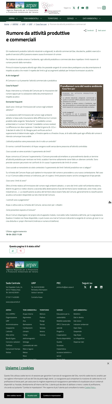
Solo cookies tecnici (14, 395)
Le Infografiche (79, 338)
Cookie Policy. (90, 387)
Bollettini (77, 314)
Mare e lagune (28, 349)
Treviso (42, 324)
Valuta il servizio (37, 292)
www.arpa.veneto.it (13, 302)
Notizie (8, 352)
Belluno (42, 314)
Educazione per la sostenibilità (63, 316)
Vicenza (42, 335)
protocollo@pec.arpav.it (65, 287)
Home (6, 24)
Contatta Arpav (37, 297)
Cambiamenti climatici (27, 330)
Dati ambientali (92, 18)
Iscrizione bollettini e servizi (64, 354)
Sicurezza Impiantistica (61, 347)
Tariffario (9, 345)
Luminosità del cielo (30, 345)
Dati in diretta (79, 317)
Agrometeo (27, 317)
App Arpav (77, 335)
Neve (25, 356)
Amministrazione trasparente (12, 326)
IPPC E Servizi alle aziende (63, 326)
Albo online (10, 335)
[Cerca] (103, 7)
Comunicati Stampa (13, 349)
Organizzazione (11, 317)
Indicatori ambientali (81, 324)
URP (23, 24)
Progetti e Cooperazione (61, 333)
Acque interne (28, 314)
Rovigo (42, 321)
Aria (24, 321)
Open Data (77, 328)
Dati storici (77, 321)
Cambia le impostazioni (52, 395)
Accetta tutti (32, 395)
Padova (42, 317)
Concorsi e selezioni (13, 342)
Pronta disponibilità (64, 338)
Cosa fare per (41, 24)
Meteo (25, 352)
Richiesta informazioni (39, 289)
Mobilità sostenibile (64, 321)
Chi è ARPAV (10, 314)
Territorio (55, 18)
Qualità (59, 342)
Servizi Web (61, 359)
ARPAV (13, 18)
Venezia (42, 328)
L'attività (9, 331)
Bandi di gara (10, 338)
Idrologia (26, 342)
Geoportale (78, 331)
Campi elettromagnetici (29, 337)
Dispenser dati (79, 342)
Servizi (72, 18)
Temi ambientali (33, 18)
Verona (42, 331)
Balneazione (27, 324)
